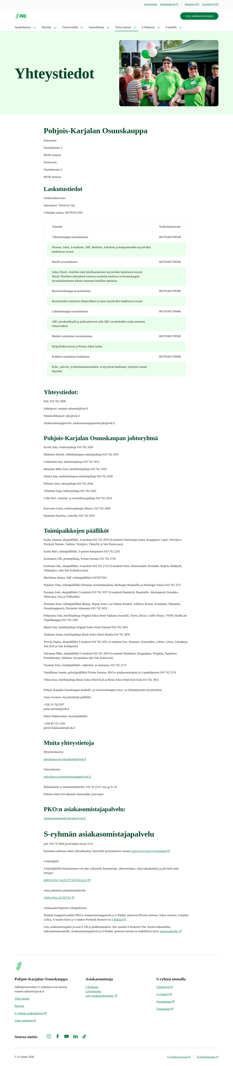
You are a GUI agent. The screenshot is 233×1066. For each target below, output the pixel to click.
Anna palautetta (25, 1020)
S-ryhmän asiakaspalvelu (31, 1013)
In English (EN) (210, 4)
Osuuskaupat (165, 1001)
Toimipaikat (165, 1008)
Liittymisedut (93, 991)
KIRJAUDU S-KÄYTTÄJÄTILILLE (67, 880)
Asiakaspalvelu (169, 4)
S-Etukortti (148, 27)
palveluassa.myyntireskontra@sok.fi (65, 759)
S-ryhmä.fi (164, 994)
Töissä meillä (70, 27)
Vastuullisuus (96, 27)
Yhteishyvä (164, 987)
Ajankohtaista (23, 27)
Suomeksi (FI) (192, 4)
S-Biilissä (118, 919)
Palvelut (46, 27)
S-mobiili (171, 27)
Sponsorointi (150, 4)
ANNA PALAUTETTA (59, 897)
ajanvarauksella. (170, 931)
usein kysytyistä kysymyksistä (150, 851)
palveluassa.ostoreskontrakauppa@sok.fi (67, 776)
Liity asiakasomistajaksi (199, 15)
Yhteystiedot (22, 998)
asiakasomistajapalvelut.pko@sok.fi (65, 818)
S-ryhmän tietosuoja (179, 1057)
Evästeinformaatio (207, 1057)
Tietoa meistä (123, 27)
